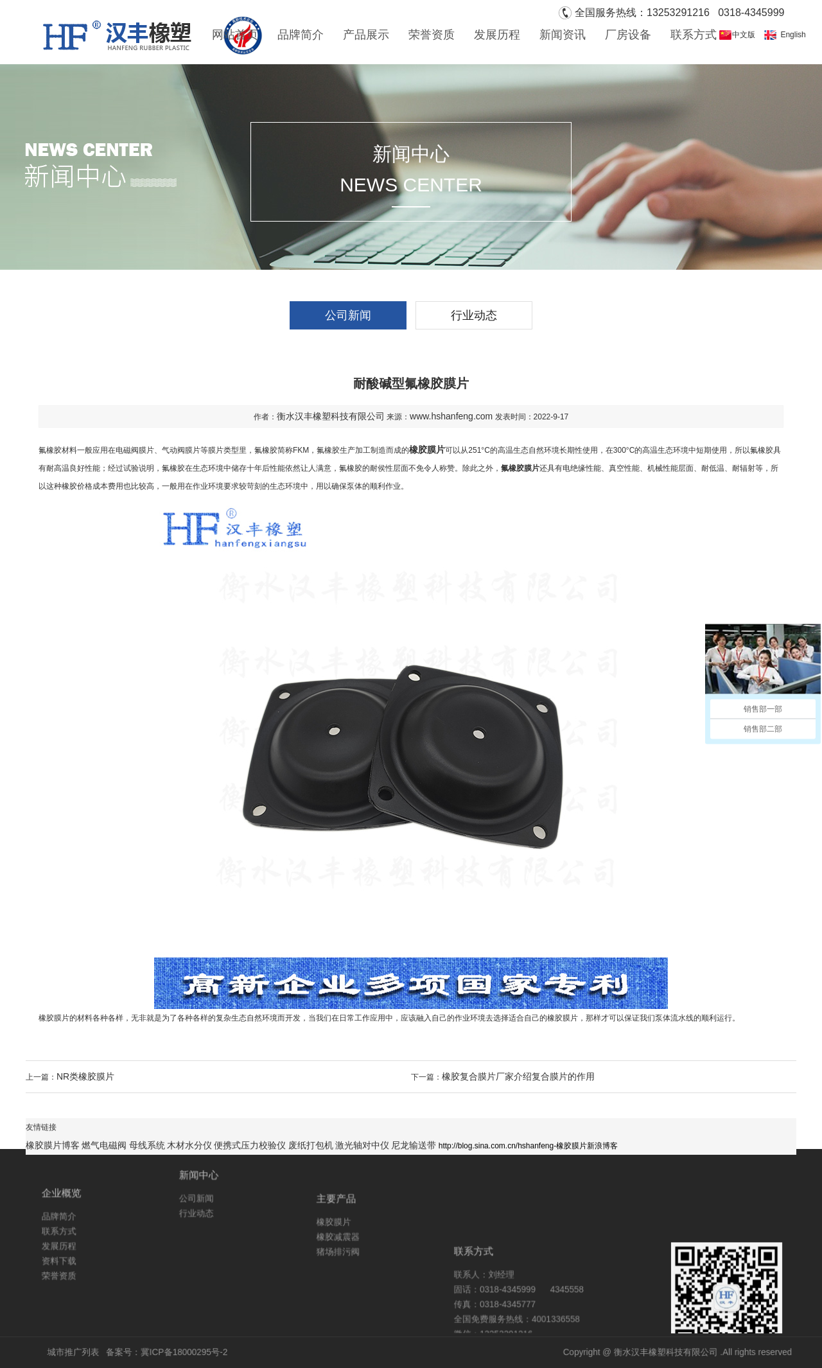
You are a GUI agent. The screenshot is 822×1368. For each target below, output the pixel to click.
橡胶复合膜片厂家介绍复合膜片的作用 (518, 1076)
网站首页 (235, 34)
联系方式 (693, 34)
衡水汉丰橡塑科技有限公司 (331, 416)
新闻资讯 (562, 34)
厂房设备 (628, 34)
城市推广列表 (179, 1352)
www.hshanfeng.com (451, 416)
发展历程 (497, 34)
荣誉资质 (431, 34)
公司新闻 (348, 315)
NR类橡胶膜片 (85, 1076)
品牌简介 (300, 34)
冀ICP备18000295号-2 (255, 1352)
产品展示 (366, 34)
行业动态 (474, 315)
